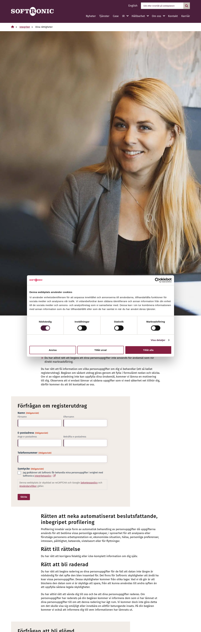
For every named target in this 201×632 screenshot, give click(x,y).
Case (116, 16)
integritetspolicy (42, 475)
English (132, 5)
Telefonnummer (34, 452)
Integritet (24, 26)
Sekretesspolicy (89, 482)
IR (123, 16)
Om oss (156, 16)
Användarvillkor (28, 486)
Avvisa (53, 349)
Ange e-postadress (27, 436)
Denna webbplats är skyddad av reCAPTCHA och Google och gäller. (60, 484)
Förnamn (22, 416)
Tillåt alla (148, 349)
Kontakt (173, 16)
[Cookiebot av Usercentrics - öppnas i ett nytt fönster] (157, 280)
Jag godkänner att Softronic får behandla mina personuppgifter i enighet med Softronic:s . (63, 474)
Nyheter (91, 16)
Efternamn (68, 416)
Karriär (185, 16)
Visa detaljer (158, 340)
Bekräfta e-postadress (74, 436)
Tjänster (104, 16)
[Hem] (12, 27)
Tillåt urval (100, 349)
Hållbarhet (138, 16)
